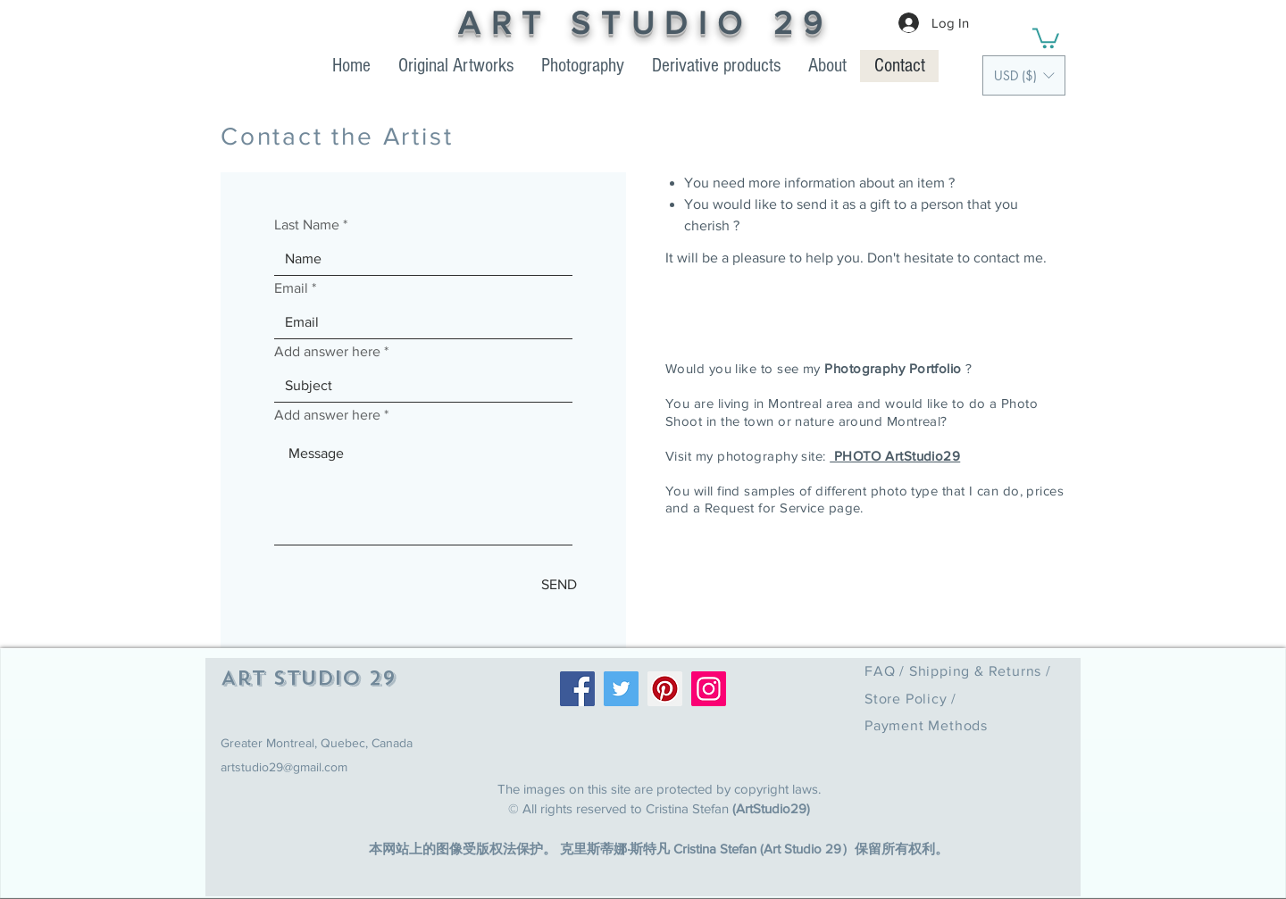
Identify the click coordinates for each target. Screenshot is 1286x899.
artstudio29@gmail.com (284, 767)
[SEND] (559, 584)
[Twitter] (621, 688)
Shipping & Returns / (980, 670)
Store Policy (907, 698)
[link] (1045, 37)
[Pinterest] (664, 688)
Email (291, 288)
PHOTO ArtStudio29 (895, 455)
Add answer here (327, 352)
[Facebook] (577, 688)
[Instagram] (708, 688)
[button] (1023, 75)
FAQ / (886, 670)
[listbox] (1023, 75)
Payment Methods (926, 725)
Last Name (306, 225)
